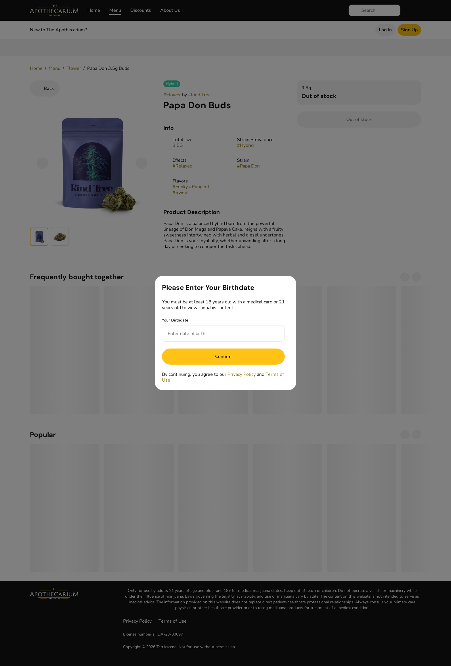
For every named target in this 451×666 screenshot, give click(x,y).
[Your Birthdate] (217, 333)
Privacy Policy (242, 374)
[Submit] (223, 357)
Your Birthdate (175, 320)
